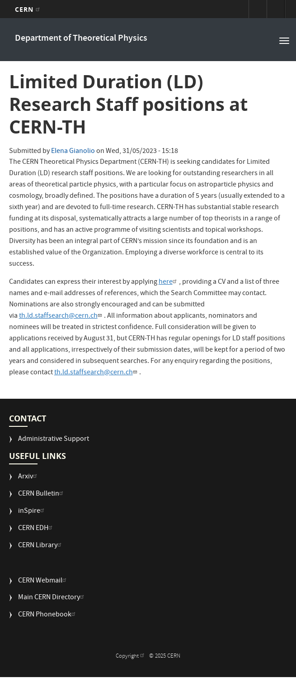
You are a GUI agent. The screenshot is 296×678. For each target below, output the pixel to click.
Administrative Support (53, 439)
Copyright (131, 656)
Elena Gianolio (73, 151)
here (169, 282)
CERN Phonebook (48, 615)
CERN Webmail (43, 581)
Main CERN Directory (52, 598)
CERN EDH (36, 529)
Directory (276, 9)
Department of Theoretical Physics (81, 39)
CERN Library (41, 546)
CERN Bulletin (42, 494)
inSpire (32, 511)
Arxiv (28, 477)
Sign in (258, 9)
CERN (28, 9)
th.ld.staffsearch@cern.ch (61, 316)
